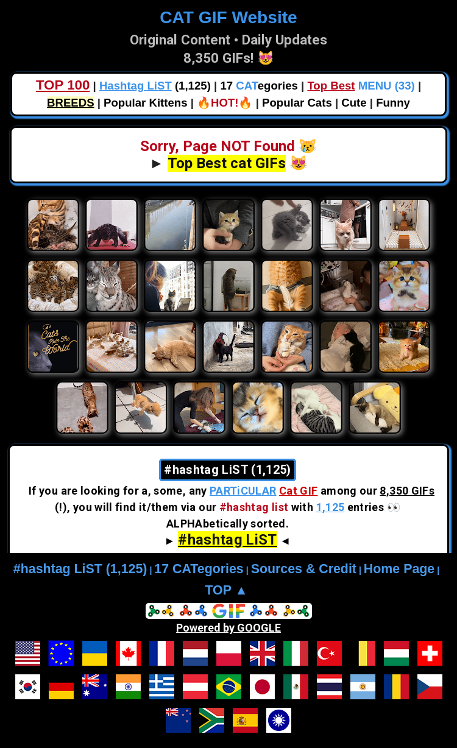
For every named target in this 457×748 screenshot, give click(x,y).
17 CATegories (198, 569)
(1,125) (155, 85)
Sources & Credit (303, 569)
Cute (353, 102)
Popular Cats (297, 102)
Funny (393, 102)
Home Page (399, 569)
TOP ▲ (226, 590)
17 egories (258, 85)
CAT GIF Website (228, 17)
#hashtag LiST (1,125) (80, 569)
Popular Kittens (145, 102)
